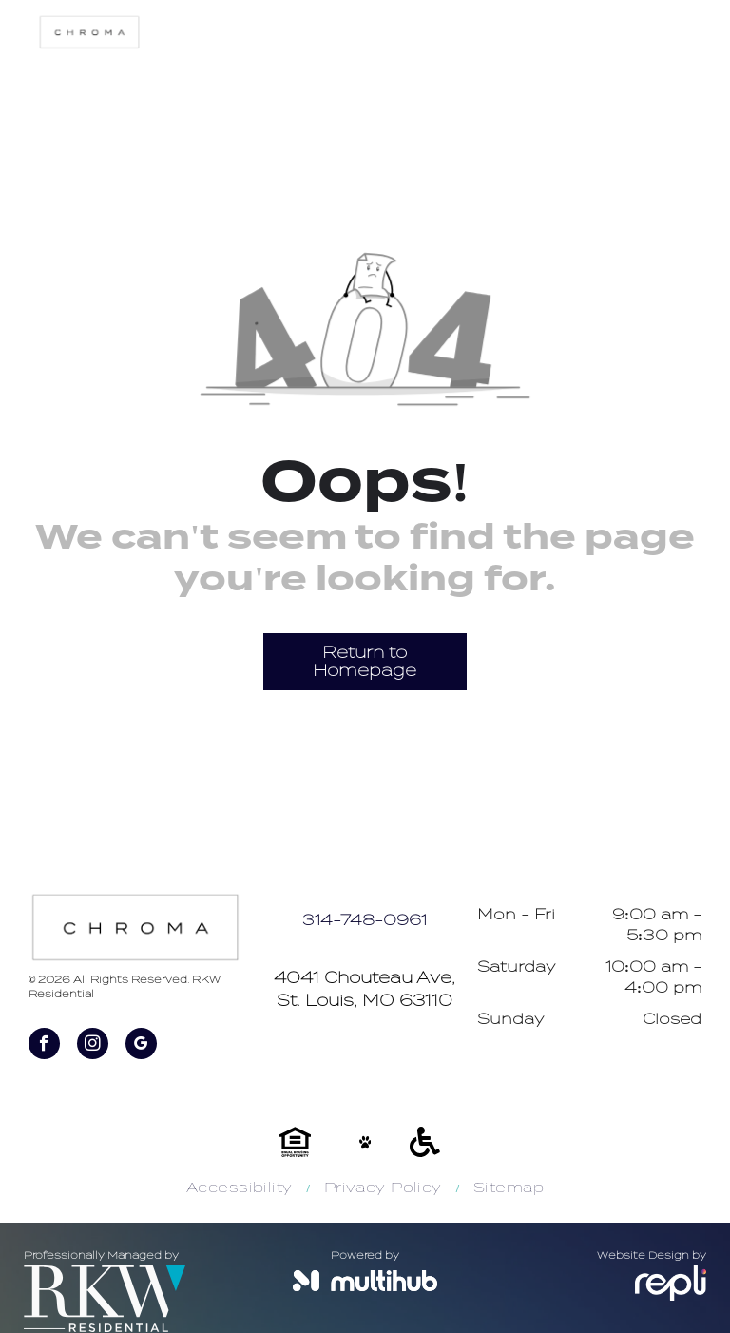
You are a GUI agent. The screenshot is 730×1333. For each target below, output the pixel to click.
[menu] (688, 183)
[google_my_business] (141, 1046)
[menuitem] (241, 1188)
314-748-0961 (364, 920)
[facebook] (44, 1046)
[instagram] (92, 1046)
